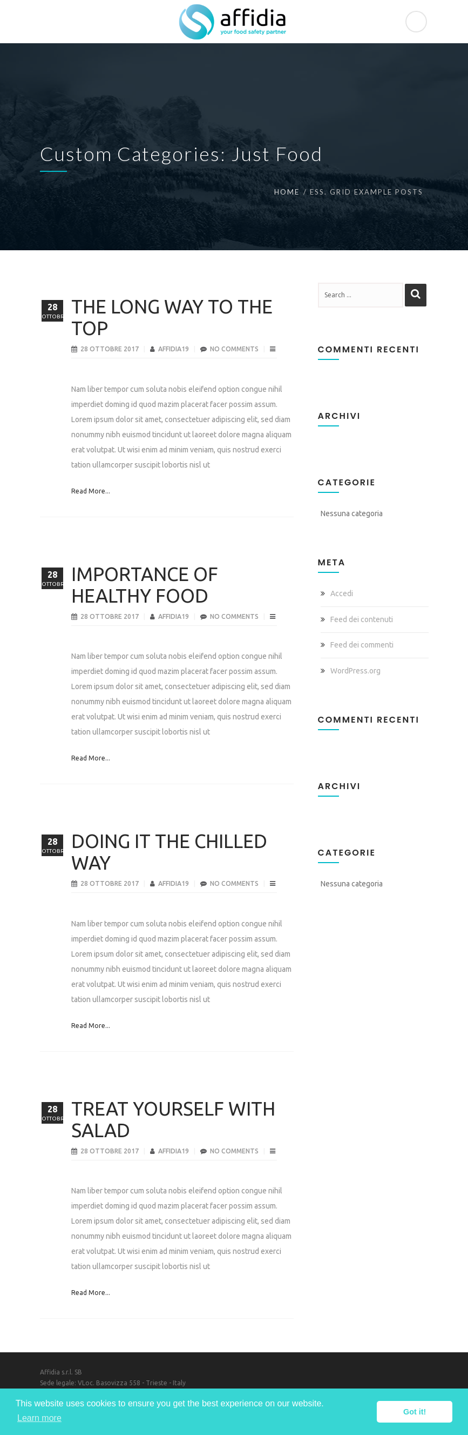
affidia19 (174, 348)
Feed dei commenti (362, 644)
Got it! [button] (414, 1411)
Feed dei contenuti (361, 619)
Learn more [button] (39, 1418)
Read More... (90, 491)
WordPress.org (355, 670)
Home (287, 192)
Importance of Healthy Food (144, 584)
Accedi (341, 593)
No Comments (234, 348)
